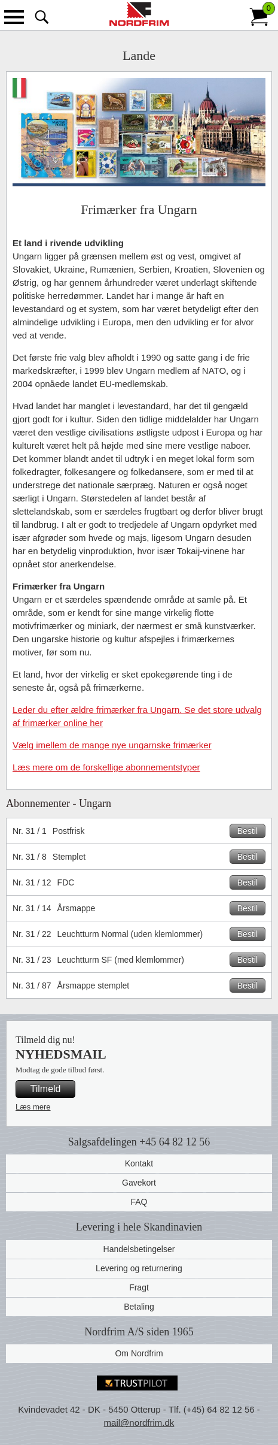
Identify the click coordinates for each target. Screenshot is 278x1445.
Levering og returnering (139, 1268)
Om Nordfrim (139, 1353)
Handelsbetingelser (139, 1249)
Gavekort (139, 1182)
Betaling (139, 1306)
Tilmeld (45, 1089)
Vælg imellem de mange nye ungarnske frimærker (112, 745)
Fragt (139, 1287)
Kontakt (139, 1163)
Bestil (247, 831)
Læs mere (33, 1106)
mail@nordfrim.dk (139, 1422)
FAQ (138, 1202)
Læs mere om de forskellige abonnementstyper (106, 767)
